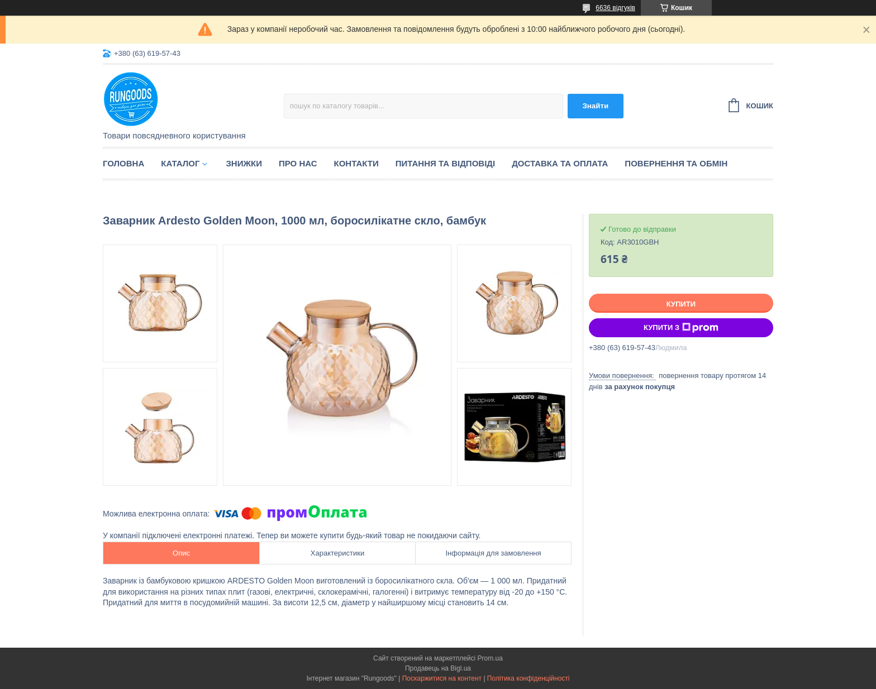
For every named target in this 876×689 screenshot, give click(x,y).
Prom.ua (490, 658)
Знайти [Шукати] (595, 106)
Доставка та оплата (560, 163)
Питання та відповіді (445, 163)
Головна (123, 163)
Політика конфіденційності (528, 678)
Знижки (244, 163)
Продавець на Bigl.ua (438, 668)
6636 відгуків (615, 8)
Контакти (356, 163)
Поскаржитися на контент (442, 678)
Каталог (180, 163)
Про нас (298, 163)
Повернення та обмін (676, 163)
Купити (681, 304)
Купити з (681, 328)
